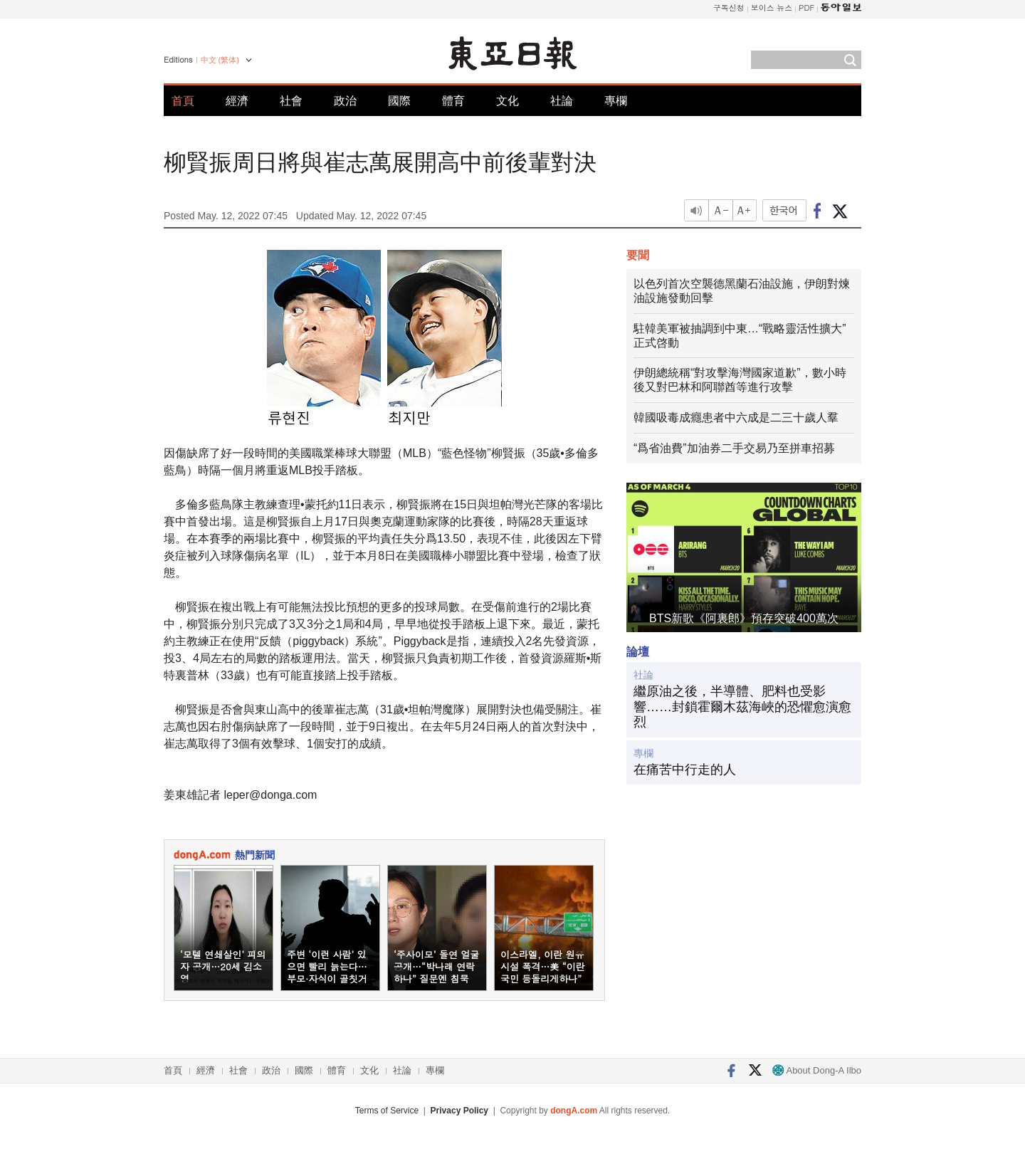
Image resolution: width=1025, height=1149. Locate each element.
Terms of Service (387, 1111)
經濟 (237, 101)
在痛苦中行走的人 (685, 769)
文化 (507, 101)
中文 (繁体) (220, 60)
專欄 (615, 101)
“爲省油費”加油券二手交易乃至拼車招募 (734, 448)
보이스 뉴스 (772, 7)
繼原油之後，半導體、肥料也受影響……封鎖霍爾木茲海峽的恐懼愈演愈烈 (742, 706)
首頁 (183, 101)
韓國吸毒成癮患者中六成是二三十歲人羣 (736, 417)
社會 (291, 101)
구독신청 (729, 7)
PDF (806, 7)
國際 (399, 101)
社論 (561, 101)
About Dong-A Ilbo (816, 1070)
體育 (453, 101)
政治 (345, 101)
